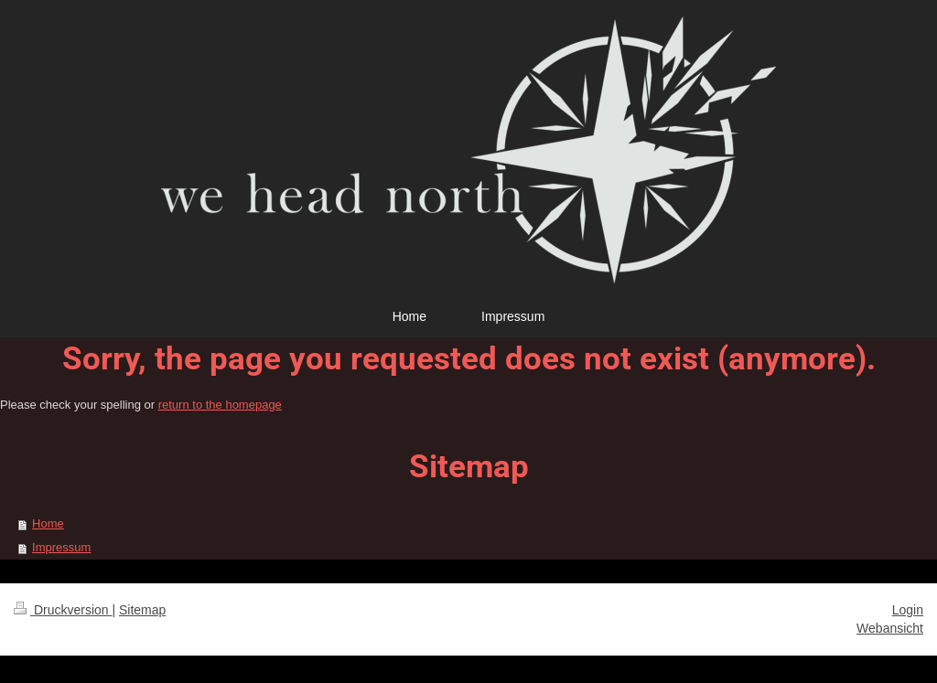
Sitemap (142, 610)
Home (48, 523)
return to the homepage (220, 404)
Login (907, 610)
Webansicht (889, 628)
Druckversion (63, 610)
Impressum (61, 547)
